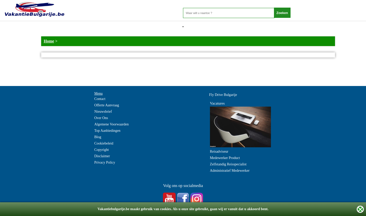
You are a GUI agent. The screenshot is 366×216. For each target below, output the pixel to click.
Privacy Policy (104, 162)
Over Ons (101, 118)
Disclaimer (102, 156)
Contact (99, 99)
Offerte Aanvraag (106, 105)
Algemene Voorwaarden (111, 124)
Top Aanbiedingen (107, 131)
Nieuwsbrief (103, 111)
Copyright (101, 150)
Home (49, 41)
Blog (97, 137)
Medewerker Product (225, 158)
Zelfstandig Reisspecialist (228, 164)
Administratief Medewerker (230, 170)
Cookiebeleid (103, 143)
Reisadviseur (219, 151)
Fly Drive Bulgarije (223, 95)
